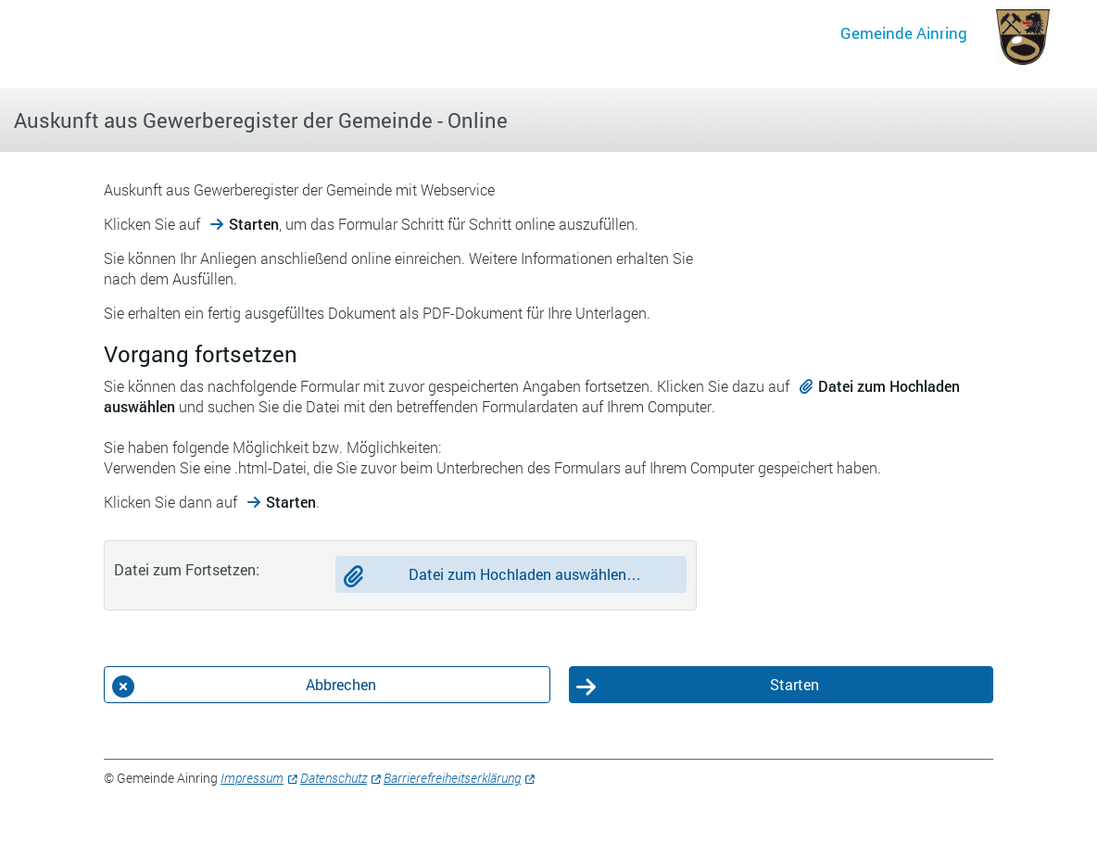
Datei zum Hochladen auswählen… (525, 574)
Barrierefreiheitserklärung (452, 778)
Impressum (252, 778)
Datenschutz (333, 778)
